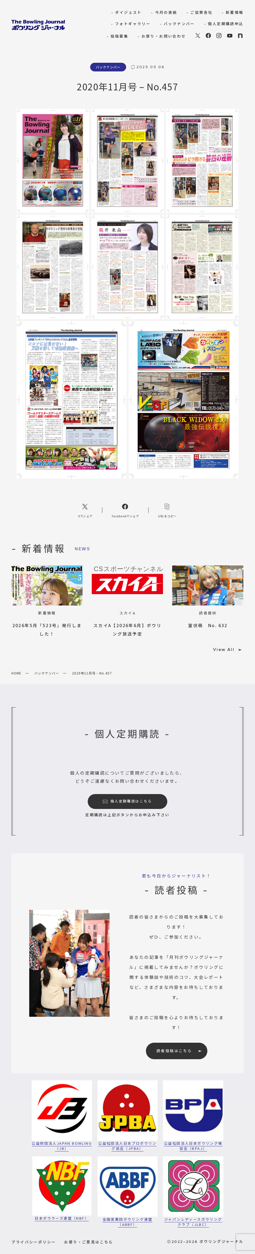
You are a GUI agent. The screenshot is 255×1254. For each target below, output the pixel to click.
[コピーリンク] (167, 510)
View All (227, 649)
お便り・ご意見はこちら (88, 1242)
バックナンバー (46, 673)
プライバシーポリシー (33, 1242)
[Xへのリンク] (85, 510)
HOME (16, 673)
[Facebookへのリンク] (125, 510)
